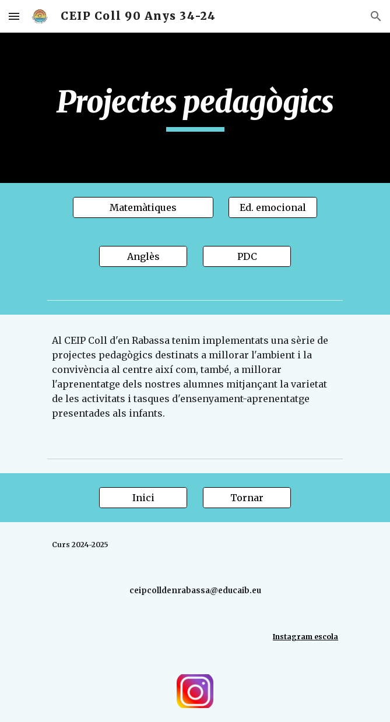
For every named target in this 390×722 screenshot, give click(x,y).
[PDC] (246, 256)
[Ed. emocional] (272, 207)
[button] (14, 16)
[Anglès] (143, 256)
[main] (195, 107)
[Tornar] (246, 497)
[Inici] (143, 497)
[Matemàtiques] (142, 207)
